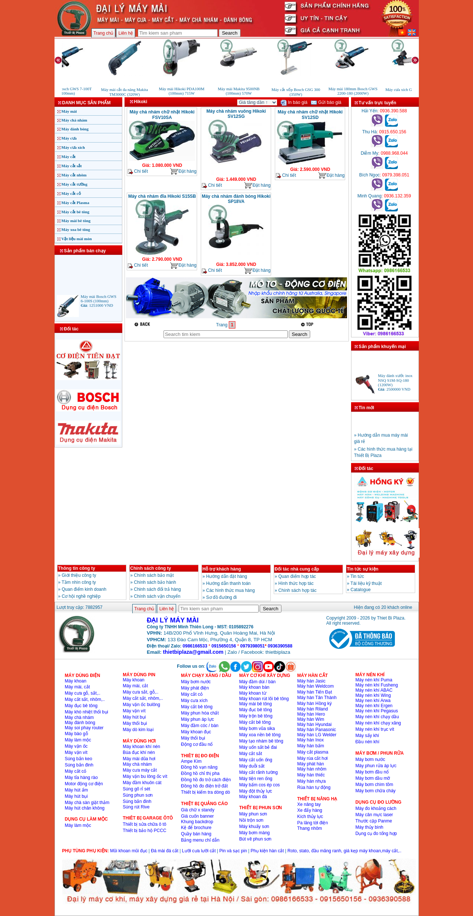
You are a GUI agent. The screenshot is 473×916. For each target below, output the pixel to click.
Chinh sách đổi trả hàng (157, 589)
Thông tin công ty (76, 568)
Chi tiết (138, 171)
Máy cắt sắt (72, 166)
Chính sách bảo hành (155, 582)
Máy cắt (69, 156)
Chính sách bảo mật (154, 575)
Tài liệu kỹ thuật (366, 583)
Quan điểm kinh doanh (84, 589)
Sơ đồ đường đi (221, 597)
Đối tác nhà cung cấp (297, 569)
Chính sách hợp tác (297, 590)
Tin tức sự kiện (362, 569)
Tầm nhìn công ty (79, 582)
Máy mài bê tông (76, 220)
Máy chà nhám (74, 120)
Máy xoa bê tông (76, 229)
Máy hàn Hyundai (314, 724)
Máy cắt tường (75, 184)
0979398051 (252, 646)
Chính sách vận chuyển (157, 596)
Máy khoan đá (253, 796)
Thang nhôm (309, 828)
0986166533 (195, 646)
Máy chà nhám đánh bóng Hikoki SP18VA (236, 199)
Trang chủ (103, 33)
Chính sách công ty (150, 568)
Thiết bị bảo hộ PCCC (144, 830)
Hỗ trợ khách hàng (222, 569)
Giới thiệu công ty (79, 575)
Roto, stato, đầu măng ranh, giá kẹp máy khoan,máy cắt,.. (344, 850)
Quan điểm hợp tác (297, 576)
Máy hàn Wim (310, 719)
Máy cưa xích (73, 147)
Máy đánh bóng (75, 129)
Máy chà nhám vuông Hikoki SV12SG (236, 114)
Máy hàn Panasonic (316, 729)
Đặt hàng (183, 171)
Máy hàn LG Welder (317, 734)
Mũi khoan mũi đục (128, 850)
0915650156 (223, 646)
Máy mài (69, 111)
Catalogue (361, 589)
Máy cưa (69, 138)
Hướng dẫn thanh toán (228, 583)
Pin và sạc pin (233, 850)
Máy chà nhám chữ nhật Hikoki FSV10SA (162, 114)
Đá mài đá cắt (164, 850)
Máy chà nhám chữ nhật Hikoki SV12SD (310, 114)
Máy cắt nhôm (74, 175)
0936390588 (280, 646)
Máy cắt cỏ (71, 193)
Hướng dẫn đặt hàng (226, 576)
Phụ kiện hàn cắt (267, 850)
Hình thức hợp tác (296, 583)
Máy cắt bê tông (76, 212)
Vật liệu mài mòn (77, 238)
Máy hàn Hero (311, 714)
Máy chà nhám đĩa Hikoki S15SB (162, 196)
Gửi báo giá (326, 102)
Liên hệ (125, 33)
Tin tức (357, 576)
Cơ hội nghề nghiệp (81, 596)
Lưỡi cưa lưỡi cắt (199, 850)
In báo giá (294, 102)
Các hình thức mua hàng (230, 590)
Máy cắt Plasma (76, 202)
